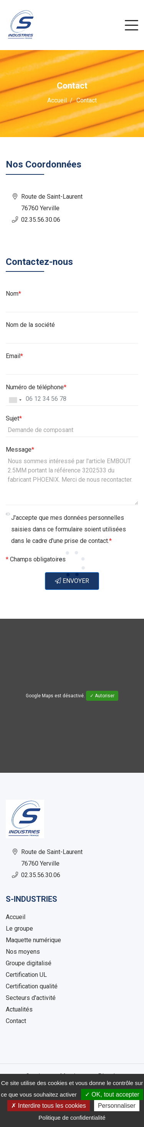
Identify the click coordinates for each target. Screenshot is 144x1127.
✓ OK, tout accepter (112, 1094)
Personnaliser (117, 1105)
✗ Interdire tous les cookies (48, 1105)
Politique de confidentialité (71, 1117)
